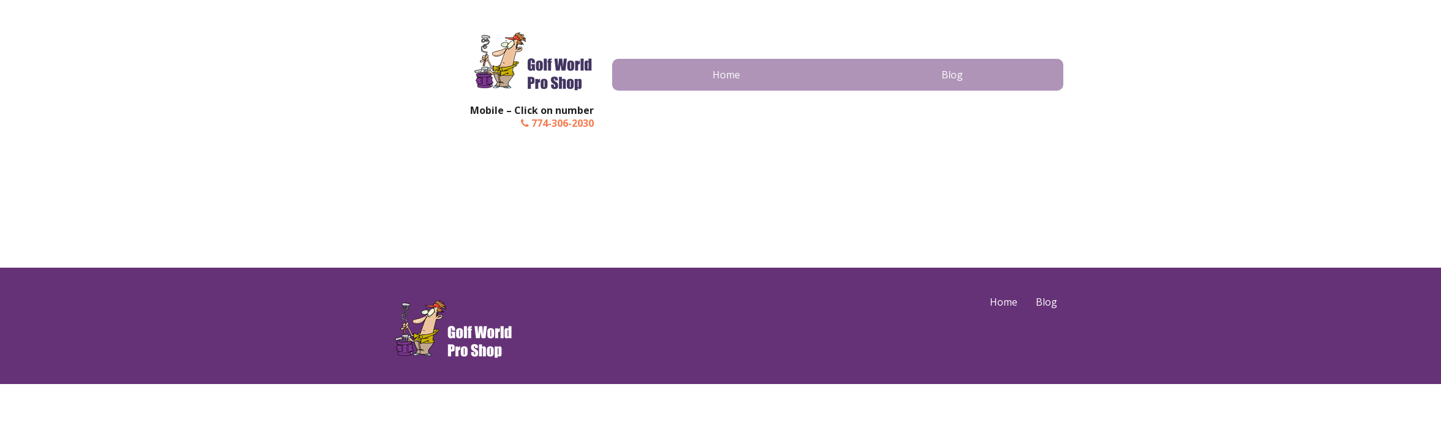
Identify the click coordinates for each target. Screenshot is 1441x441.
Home (726, 74)
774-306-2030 (557, 123)
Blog (952, 74)
